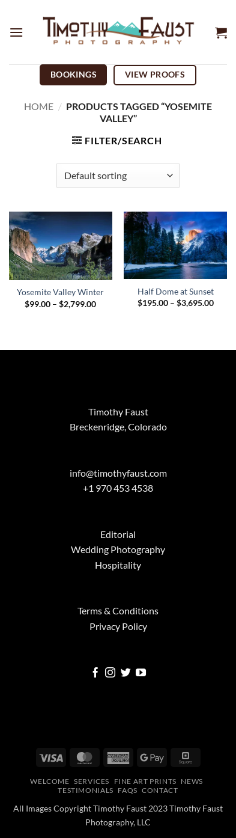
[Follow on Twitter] (126, 673)
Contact (160, 790)
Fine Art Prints (145, 781)
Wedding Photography (118, 549)
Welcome (49, 781)
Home (38, 106)
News (191, 781)
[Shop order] (118, 176)
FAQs (127, 790)
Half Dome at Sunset (176, 291)
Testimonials (85, 790)
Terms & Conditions (118, 610)
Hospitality (118, 564)
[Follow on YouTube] (141, 673)
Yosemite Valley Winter (60, 292)
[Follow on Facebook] (95, 673)
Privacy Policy (118, 626)
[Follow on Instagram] (110, 673)
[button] (16, 32)
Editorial (118, 534)
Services (91, 781)
